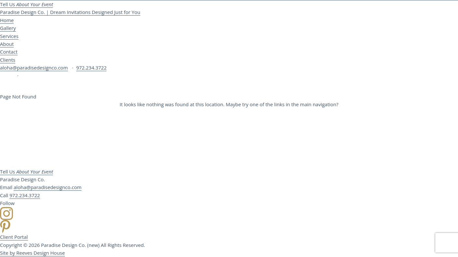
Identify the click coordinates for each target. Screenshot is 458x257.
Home (7, 20)
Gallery (8, 28)
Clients (7, 60)
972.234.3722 (91, 67)
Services (9, 36)
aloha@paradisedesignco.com (34, 67)
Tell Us (26, 4)
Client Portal (14, 237)
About (7, 44)
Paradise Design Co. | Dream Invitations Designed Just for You (70, 12)
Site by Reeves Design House (32, 253)
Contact (9, 51)
